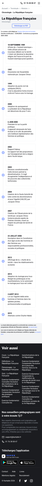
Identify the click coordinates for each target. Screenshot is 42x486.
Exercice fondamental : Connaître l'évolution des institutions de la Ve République (11, 383)
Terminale (14, 8)
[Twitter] (25, 480)
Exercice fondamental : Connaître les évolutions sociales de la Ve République (31, 400)
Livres (21, 471)
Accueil (5, 8)
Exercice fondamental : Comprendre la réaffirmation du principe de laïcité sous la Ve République (31, 378)
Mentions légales (8, 475)
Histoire (24, 8)
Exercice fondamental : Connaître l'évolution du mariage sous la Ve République (31, 389)
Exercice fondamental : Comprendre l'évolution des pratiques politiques (11, 393)
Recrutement (24, 475)
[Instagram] (31, 480)
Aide (13, 471)
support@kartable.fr (13, 437)
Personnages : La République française (10, 368)
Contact (5, 471)
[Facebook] (19, 480)
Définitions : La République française (10, 362)
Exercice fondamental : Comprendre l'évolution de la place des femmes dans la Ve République (31, 365)
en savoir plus (33, 327)
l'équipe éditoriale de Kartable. (26, 31)
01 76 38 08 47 (30, 3)
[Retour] (4, 3)
